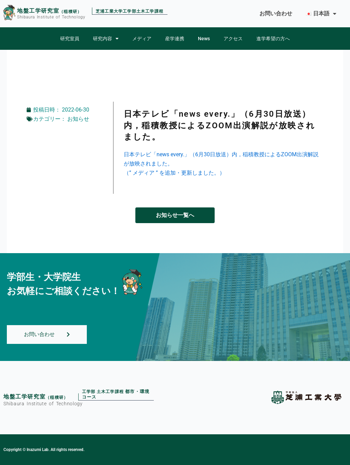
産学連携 (174, 38)
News (204, 38)
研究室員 (69, 38)
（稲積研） (70, 11)
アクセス (233, 38)
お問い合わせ (275, 13)
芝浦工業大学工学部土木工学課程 (129, 11)
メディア (141, 38)
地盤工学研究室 (38, 11)
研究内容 (106, 38)
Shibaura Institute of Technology (51, 17)
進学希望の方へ (273, 38)
